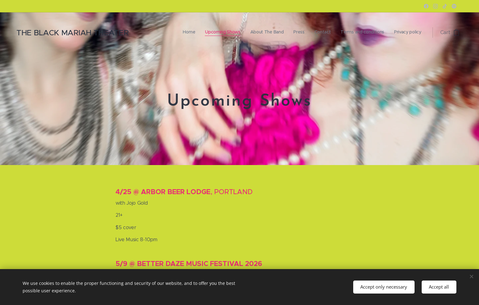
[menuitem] (363, 32)
